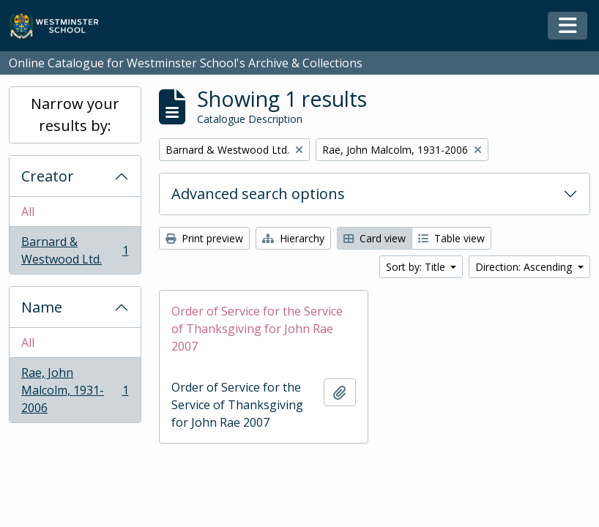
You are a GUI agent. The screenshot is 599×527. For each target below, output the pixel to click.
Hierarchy (293, 238)
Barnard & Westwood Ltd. (75, 250)
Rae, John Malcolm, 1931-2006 (75, 390)
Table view (451, 238)
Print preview (204, 238)
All (27, 211)
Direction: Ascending (525, 267)
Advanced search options (258, 193)
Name (41, 307)
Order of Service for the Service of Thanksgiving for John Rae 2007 (257, 328)
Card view (374, 238)
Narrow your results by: (75, 114)
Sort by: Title (417, 267)
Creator (47, 176)
